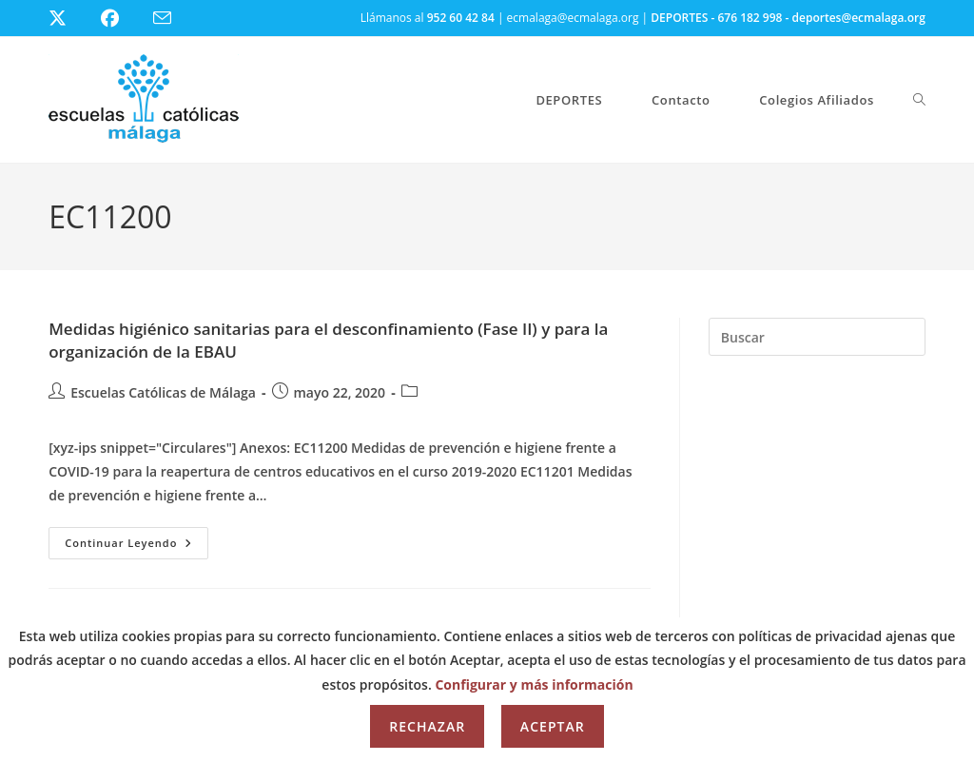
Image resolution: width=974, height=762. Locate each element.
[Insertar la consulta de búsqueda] (817, 337)
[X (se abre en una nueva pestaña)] (72, 18)
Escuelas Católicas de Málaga (163, 392)
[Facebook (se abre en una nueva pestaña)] (121, 18)
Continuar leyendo (136, 546)
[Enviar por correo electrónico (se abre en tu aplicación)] (173, 19)
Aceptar (552, 726)
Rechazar (427, 726)
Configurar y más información (534, 684)
